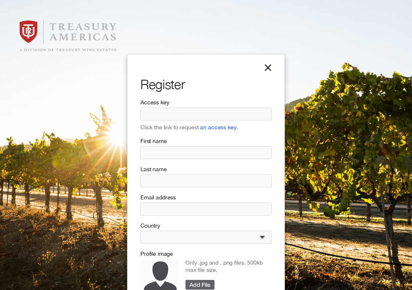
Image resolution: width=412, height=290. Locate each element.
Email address (158, 197)
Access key (154, 102)
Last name (153, 169)
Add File (200, 284)
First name (153, 141)
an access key (218, 127)
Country (150, 225)
